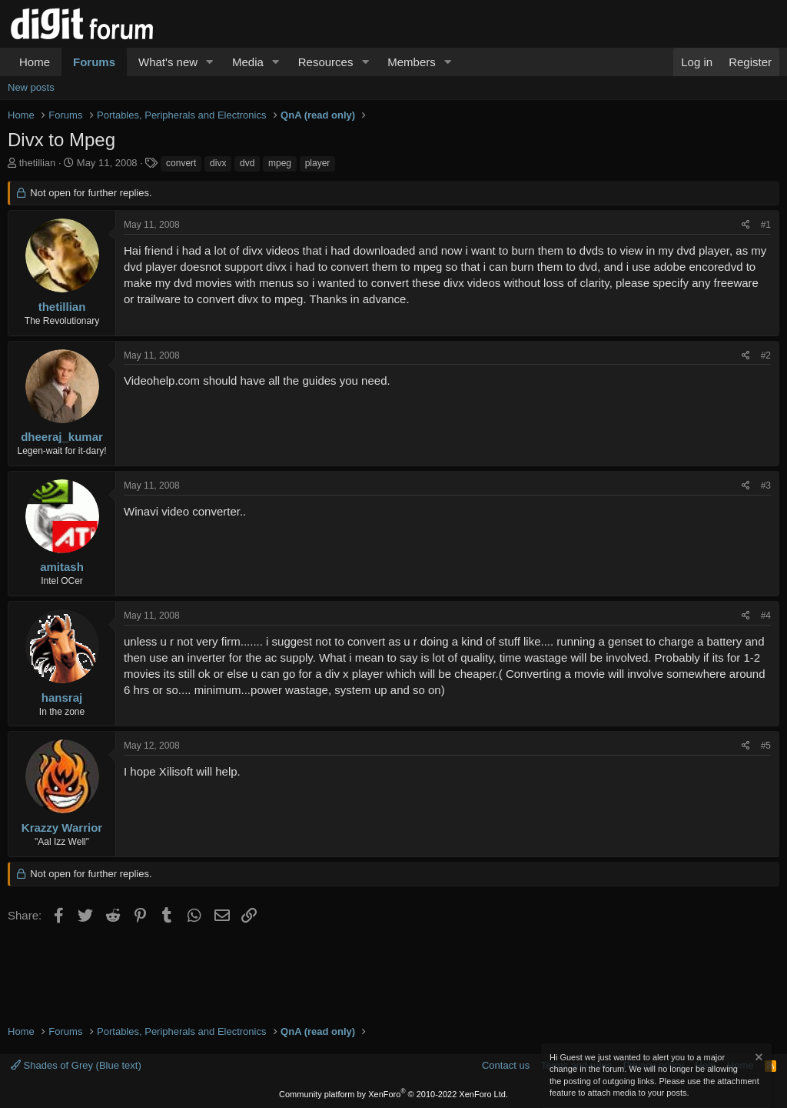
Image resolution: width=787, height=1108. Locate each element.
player (317, 163)
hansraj (62, 697)
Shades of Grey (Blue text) (76, 1065)
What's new (168, 61)
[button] (210, 62)
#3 (766, 485)
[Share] (745, 225)
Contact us (506, 1065)
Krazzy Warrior (62, 827)
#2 (766, 355)
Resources (326, 61)
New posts (31, 87)
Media (248, 61)
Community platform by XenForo (393, 1094)
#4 (766, 615)
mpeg (279, 163)
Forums (94, 61)
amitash (62, 566)
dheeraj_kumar (62, 436)
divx (218, 163)
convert (181, 163)
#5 (766, 745)
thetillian (37, 163)
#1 (766, 224)
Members (411, 61)
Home (34, 61)
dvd (247, 163)
